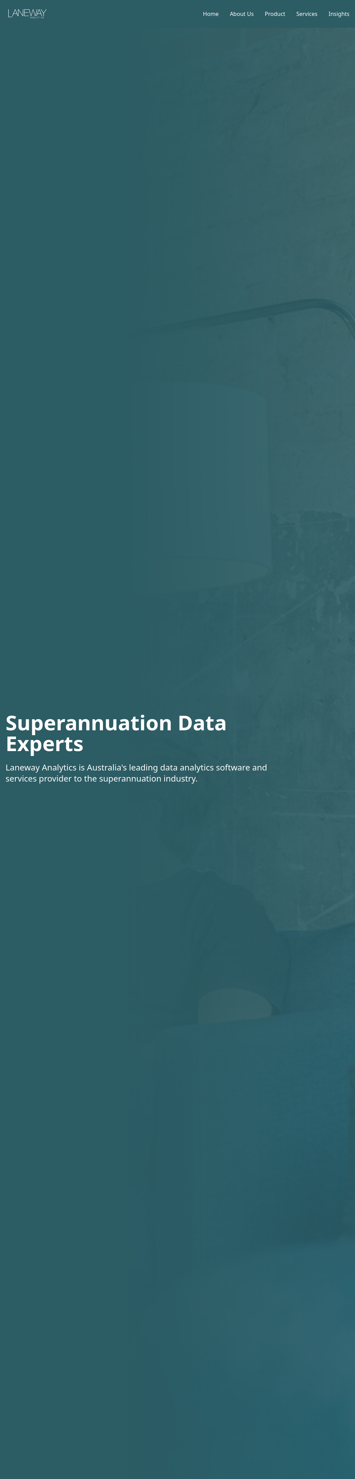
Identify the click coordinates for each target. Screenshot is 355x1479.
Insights (339, 14)
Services (307, 14)
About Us (242, 14)
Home (211, 14)
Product (275, 14)
